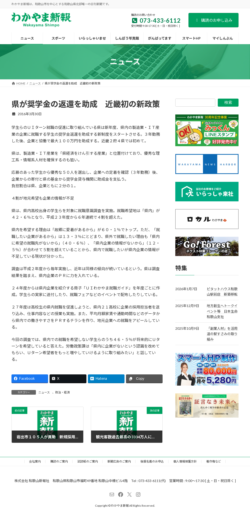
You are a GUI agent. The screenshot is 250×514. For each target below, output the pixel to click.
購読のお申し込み (213, 20)
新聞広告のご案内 (119, 461)
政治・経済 (62, 392)
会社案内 (35, 461)
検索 (228, 102)
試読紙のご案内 (87, 461)
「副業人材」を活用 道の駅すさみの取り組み (224, 333)
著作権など (213, 461)
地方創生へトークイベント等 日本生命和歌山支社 (222, 311)
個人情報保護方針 (185, 461)
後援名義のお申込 (152, 461)
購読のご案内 (59, 461)
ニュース (44, 392)
